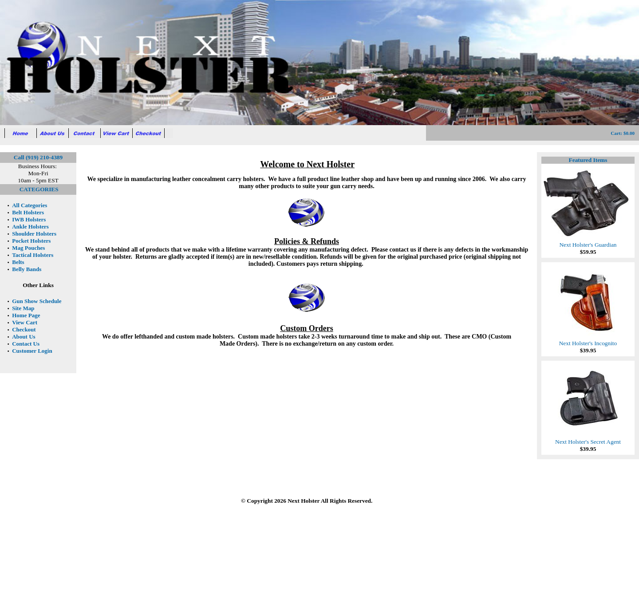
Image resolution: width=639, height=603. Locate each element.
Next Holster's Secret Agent (588, 439)
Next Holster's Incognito (588, 341)
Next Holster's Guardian (588, 242)
